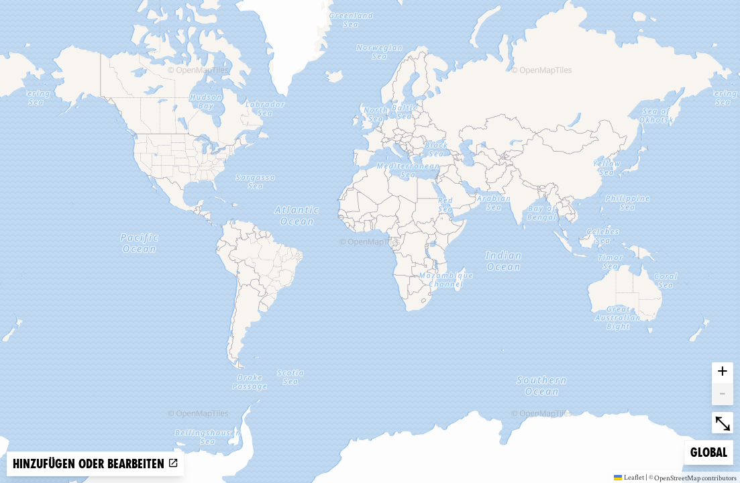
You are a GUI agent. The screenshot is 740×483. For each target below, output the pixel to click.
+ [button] (722, 373)
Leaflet (629, 477)
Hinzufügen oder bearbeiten (95, 464)
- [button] (722, 394)
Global (711, 451)
